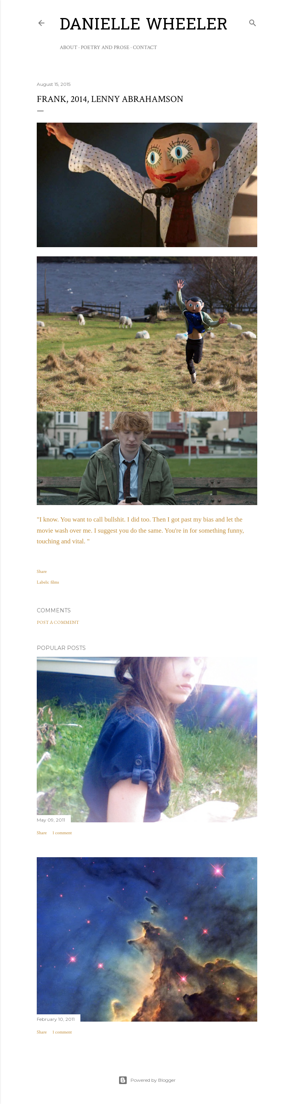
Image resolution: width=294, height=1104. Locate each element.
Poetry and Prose (105, 47)
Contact (145, 47)
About (68, 47)
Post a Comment (58, 622)
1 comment (62, 833)
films (55, 582)
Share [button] (42, 571)
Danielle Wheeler (144, 26)
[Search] (252, 21)
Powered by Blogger (147, 1080)
